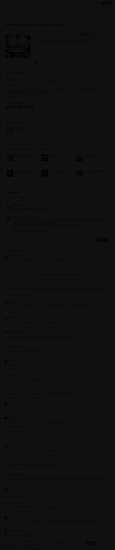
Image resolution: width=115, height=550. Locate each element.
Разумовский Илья (28, 122)
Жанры (11, 3)
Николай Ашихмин (12, 531)
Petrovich (9, 417)
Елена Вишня (18, 205)
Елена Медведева (12, 375)
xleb (8, 488)
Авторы (18, 3)
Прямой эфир (15, 251)
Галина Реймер (11, 346)
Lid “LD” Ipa (10, 318)
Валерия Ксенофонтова (14, 474)
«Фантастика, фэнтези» (37, 149)
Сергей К (9, 284)
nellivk (8, 446)
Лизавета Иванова (12, 256)
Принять (91, 543)
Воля (8, 403)
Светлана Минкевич (13, 503)
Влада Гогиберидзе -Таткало (16, 332)
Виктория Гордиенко (13, 432)
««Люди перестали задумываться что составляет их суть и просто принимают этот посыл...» (59, 62)
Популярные (10, 198)
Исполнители (28, 3)
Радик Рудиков (11, 389)
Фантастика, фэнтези (14, 72)
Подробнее (47, 544)
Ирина (8, 460)
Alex (14, 217)
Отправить (102, 240)
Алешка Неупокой (12, 270)
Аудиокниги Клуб (11, 546)
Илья (8, 361)
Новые (20, 198)
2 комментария (104, 63)
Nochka (9, 517)
